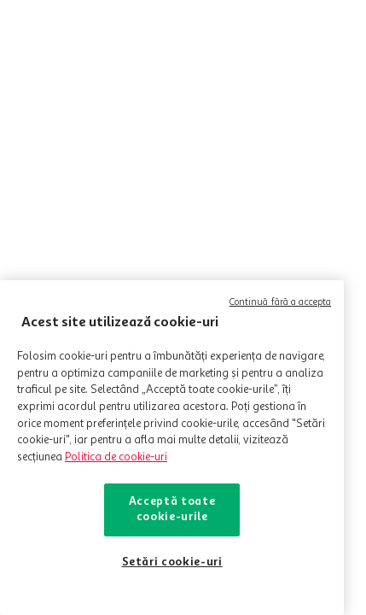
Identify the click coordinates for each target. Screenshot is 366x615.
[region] (172, 447)
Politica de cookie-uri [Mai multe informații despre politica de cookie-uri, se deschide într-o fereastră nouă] (116, 457)
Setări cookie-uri (172, 562)
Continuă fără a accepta (280, 303)
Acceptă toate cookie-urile (172, 509)
